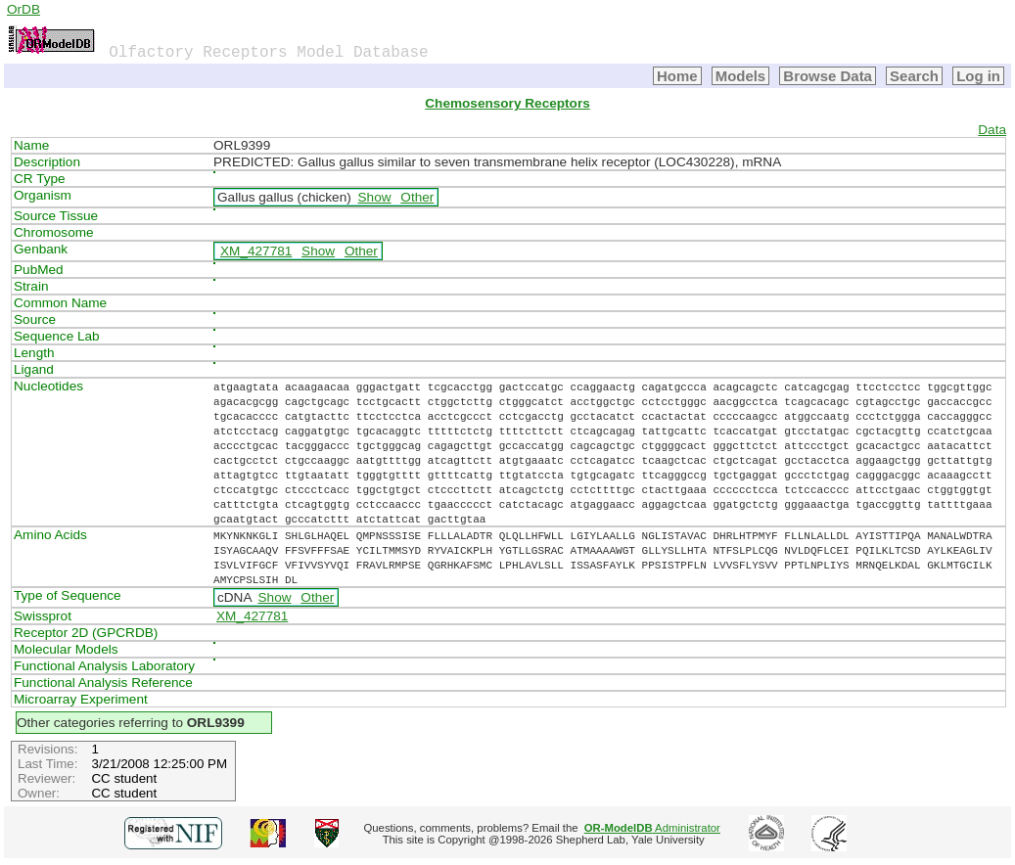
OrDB (23, 9)
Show (375, 197)
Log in (978, 76)
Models (740, 76)
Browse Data (827, 76)
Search (914, 76)
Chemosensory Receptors (507, 103)
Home (677, 76)
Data (992, 129)
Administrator (652, 828)
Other (417, 197)
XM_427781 (256, 251)
